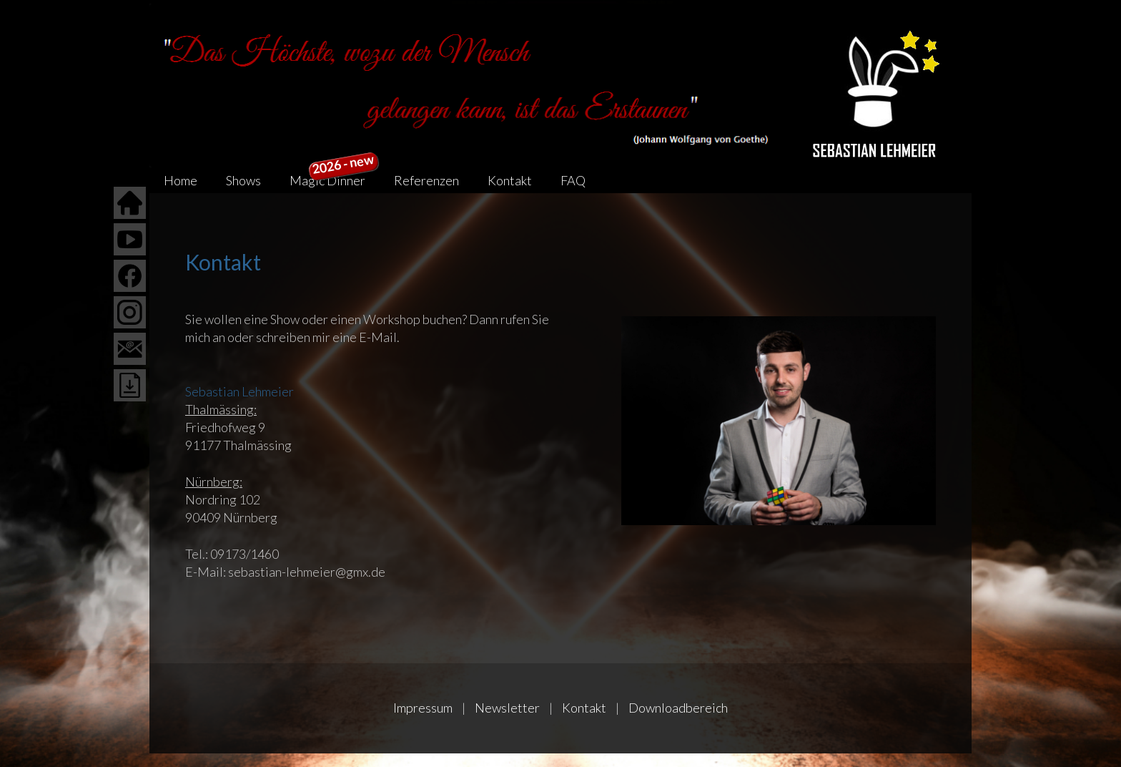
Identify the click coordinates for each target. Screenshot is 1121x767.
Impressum (423, 707)
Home (180, 180)
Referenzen (426, 180)
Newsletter (507, 707)
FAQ (573, 180)
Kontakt (510, 180)
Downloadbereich (678, 707)
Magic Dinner (334, 177)
